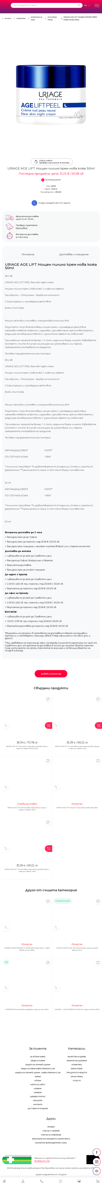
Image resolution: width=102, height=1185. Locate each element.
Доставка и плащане (38, 1109)
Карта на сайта (38, 1085)
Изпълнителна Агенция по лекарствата (51, 1139)
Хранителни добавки (77, 1061)
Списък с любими (51, 1131)
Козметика (21, 18)
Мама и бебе (77, 1069)
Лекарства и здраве (76, 1057)
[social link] (97, 1152)
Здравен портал (37, 1097)
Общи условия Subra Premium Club (38, 1069)
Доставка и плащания (74, 254)
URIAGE (54, 189)
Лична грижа (77, 1077)
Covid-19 (77, 1081)
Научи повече (21, 228)
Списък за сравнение (51, 1135)
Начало (8, 18)
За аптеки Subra (37, 1057)
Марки (38, 1077)
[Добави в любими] (48, 699)
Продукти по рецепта (77, 1073)
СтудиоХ (62, 1174)
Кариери (38, 1093)
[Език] (87, 5)
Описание (28, 254)
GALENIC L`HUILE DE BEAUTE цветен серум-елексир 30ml (77, 1009)
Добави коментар (51, 673)
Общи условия (38, 1061)
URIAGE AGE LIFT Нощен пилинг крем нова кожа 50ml (77, 808)
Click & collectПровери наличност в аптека (51, 162)
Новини (37, 1089)
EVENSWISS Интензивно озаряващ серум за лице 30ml (27, 1009)
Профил (51, 1127)
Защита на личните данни (37, 1065)
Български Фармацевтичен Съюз (51, 1143)
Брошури (37, 1101)
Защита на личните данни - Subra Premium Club (37, 1073)
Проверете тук (42, 1161)
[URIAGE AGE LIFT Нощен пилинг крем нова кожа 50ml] (51, 94)
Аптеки (37, 1081)
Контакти (37, 1105)
